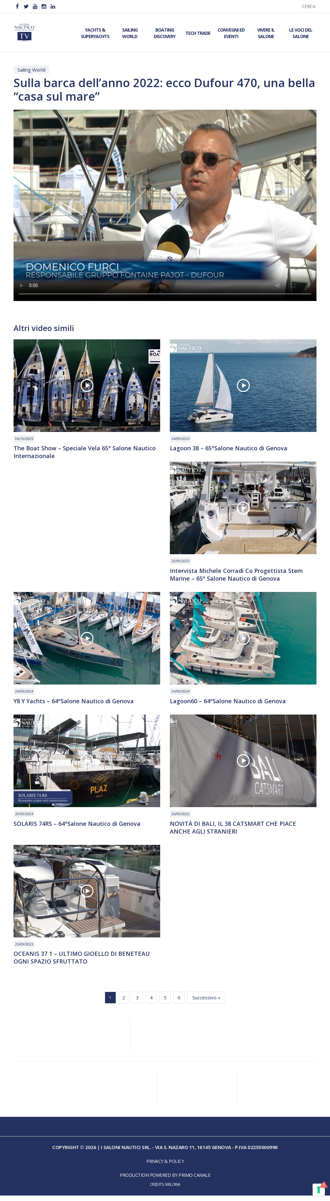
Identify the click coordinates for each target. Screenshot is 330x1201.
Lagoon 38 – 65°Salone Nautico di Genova (234, 449)
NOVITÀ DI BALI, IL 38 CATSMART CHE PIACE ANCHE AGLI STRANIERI (238, 831)
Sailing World (130, 32)
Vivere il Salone (266, 32)
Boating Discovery (164, 32)
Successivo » (206, 1003)
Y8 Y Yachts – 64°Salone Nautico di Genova (80, 703)
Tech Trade (197, 33)
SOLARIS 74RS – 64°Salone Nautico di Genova (83, 827)
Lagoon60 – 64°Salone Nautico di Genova (233, 703)
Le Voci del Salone (300, 32)
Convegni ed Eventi (231, 32)
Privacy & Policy (165, 1167)
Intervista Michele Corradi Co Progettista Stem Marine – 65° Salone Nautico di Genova (239, 576)
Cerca (308, 6)
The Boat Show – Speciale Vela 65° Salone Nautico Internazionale (77, 453)
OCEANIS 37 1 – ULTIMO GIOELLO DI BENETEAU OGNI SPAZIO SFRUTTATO (87, 962)
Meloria (172, 1190)
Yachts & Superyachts (95, 32)
